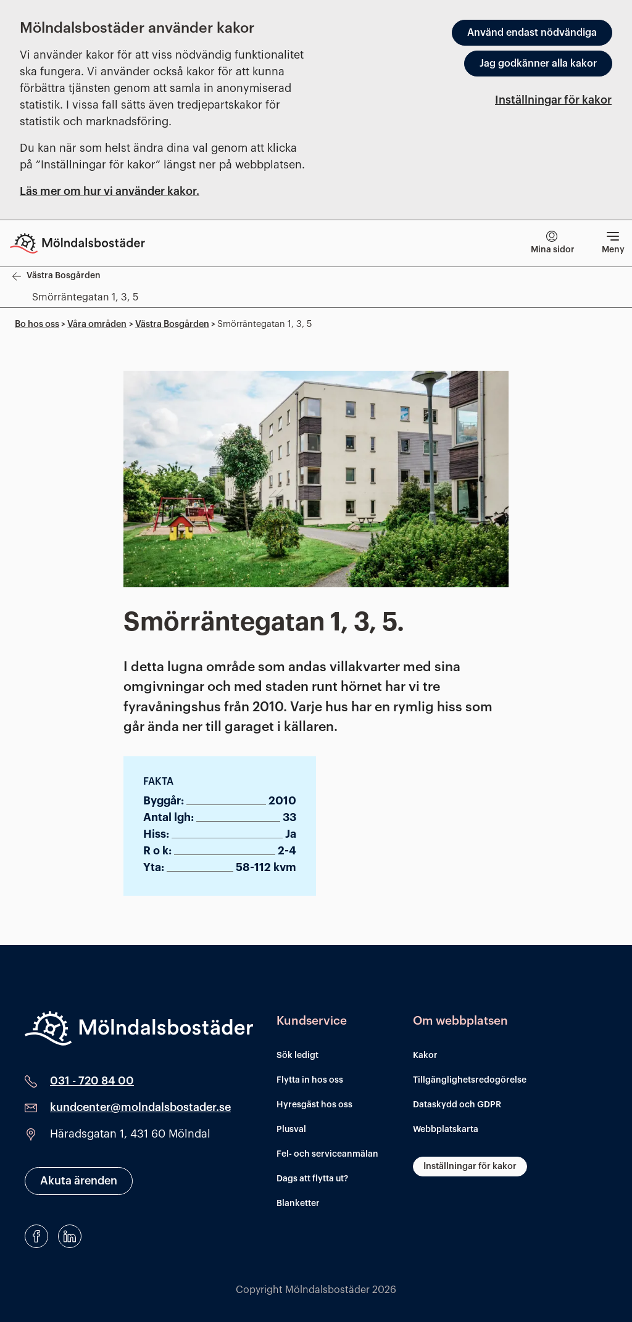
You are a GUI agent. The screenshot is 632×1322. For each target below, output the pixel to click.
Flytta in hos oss (309, 1080)
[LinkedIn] (69, 1236)
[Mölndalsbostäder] (139, 1028)
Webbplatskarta (445, 1129)
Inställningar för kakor (553, 99)
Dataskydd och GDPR (457, 1105)
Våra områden (97, 324)
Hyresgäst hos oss (314, 1105)
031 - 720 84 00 (92, 1080)
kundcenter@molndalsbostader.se (140, 1107)
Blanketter (298, 1203)
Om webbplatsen (460, 1021)
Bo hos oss (37, 324)
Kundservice (311, 1021)
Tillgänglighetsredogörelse (469, 1080)
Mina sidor (553, 242)
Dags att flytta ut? (312, 1179)
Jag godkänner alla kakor (538, 63)
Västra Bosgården (172, 324)
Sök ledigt (297, 1055)
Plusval (291, 1129)
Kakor (425, 1055)
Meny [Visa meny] (613, 240)
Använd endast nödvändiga (532, 33)
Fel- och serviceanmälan (327, 1154)
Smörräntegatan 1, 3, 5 (85, 297)
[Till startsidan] (86, 243)
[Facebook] (36, 1236)
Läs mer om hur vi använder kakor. (109, 191)
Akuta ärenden (78, 1180)
